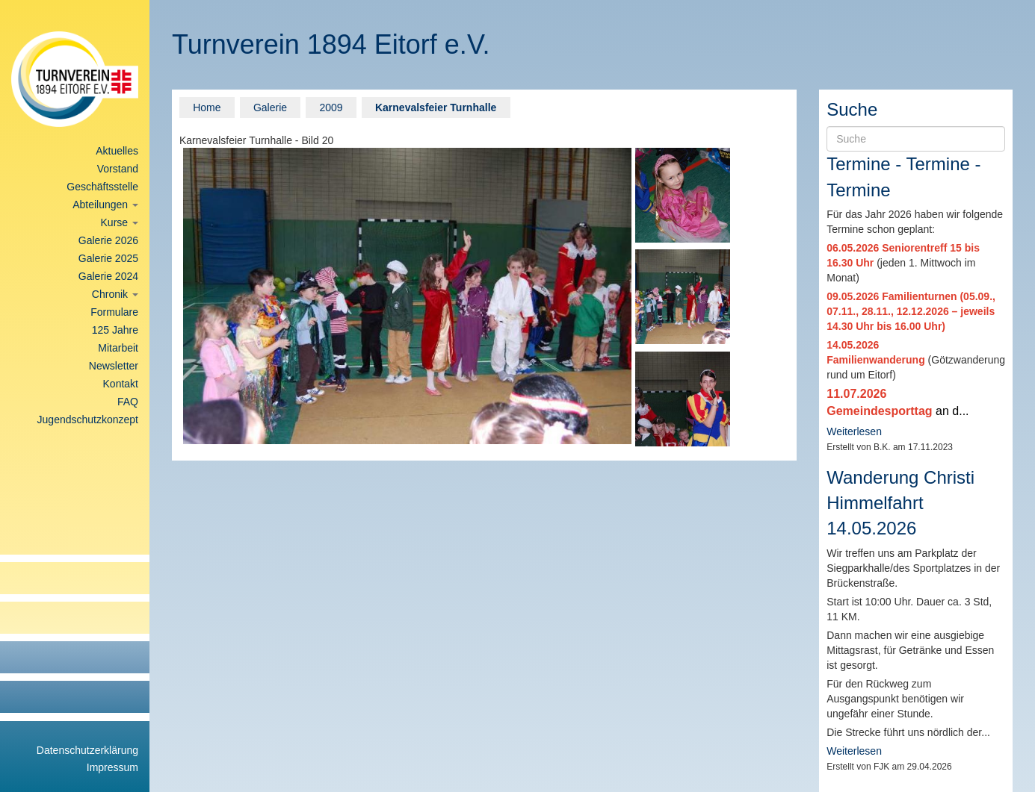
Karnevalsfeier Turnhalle (435, 107)
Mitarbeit (118, 348)
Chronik (115, 294)
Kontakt (120, 384)
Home (206, 107)
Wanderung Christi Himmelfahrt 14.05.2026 (900, 503)
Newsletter (113, 366)
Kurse (119, 222)
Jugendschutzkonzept (87, 419)
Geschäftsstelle (102, 187)
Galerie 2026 (108, 240)
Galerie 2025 (108, 258)
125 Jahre (115, 330)
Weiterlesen (854, 431)
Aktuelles (117, 151)
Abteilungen (105, 205)
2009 (330, 107)
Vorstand (117, 169)
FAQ (127, 402)
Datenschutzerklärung (87, 750)
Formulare (114, 312)
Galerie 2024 (108, 276)
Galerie (270, 107)
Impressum (112, 767)
